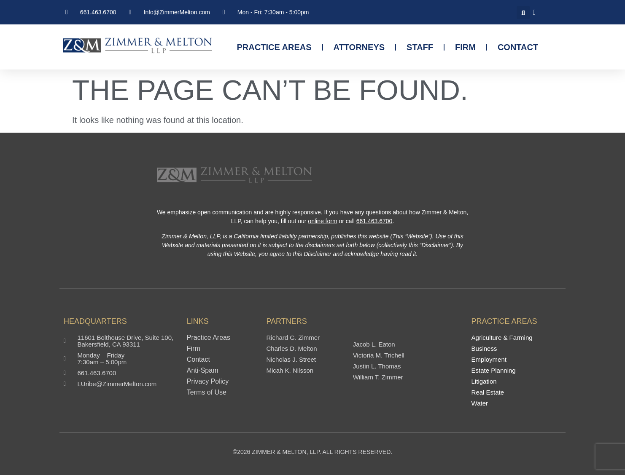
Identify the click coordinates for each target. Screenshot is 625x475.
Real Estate (487, 392)
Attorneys (359, 47)
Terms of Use (206, 392)
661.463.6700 (374, 221)
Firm (465, 47)
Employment (488, 359)
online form (322, 221)
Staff (420, 47)
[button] (523, 12)
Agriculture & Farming (502, 337)
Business (484, 348)
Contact (518, 47)
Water (479, 403)
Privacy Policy (208, 381)
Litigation (484, 381)
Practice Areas (274, 47)
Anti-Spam (202, 370)
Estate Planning (493, 370)
